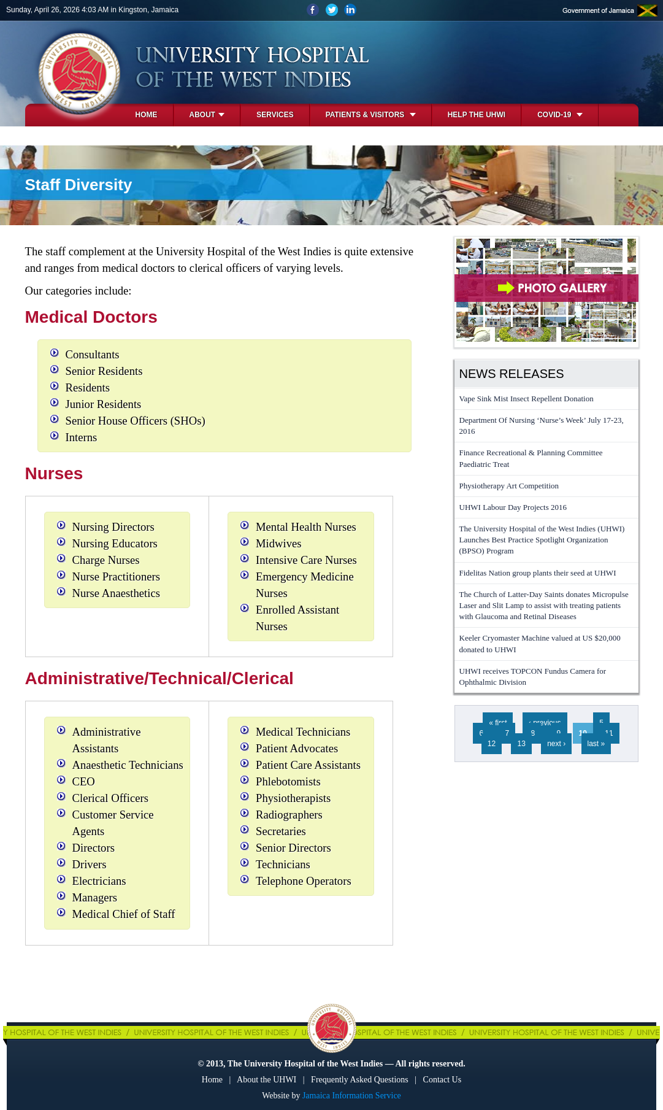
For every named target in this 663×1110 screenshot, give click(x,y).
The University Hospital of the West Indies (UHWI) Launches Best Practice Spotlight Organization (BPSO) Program (542, 539)
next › (556, 743)
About (207, 114)
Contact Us (442, 1079)
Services (274, 114)
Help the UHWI (476, 114)
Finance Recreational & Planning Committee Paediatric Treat (531, 458)
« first (498, 723)
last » (596, 743)
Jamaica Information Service (351, 1095)
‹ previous (545, 723)
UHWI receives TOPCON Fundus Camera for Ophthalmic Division (533, 676)
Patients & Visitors (371, 114)
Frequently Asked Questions (359, 1079)
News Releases (511, 373)
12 (492, 743)
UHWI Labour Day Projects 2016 (513, 507)
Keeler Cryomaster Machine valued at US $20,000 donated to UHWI (540, 643)
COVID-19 (560, 114)
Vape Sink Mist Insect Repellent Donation (526, 398)
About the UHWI (266, 1079)
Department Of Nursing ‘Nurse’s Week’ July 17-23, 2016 (541, 425)
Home (147, 114)
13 (521, 743)
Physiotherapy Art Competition (509, 485)
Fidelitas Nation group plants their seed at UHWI (537, 572)
